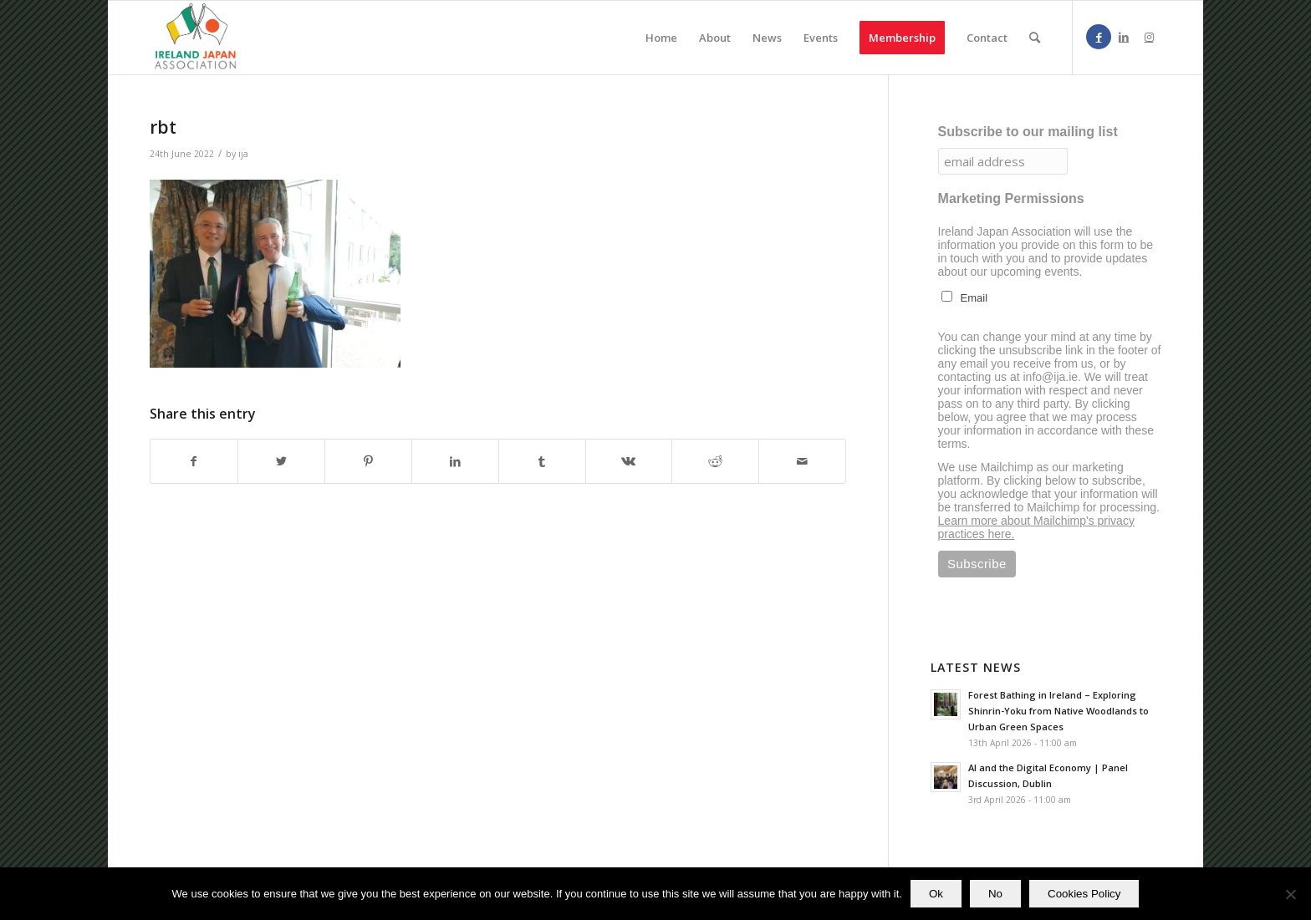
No (995, 893)
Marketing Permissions (1011, 198)
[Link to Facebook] (1098, 36)
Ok (936, 893)
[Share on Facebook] (193, 461)
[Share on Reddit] (715, 461)
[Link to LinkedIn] (1123, 36)
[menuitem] (661, 37)
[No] (1290, 894)
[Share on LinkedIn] (455, 461)
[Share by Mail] (802, 461)
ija (243, 154)
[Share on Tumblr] (542, 461)
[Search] (1034, 37)
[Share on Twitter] (281, 461)
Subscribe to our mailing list (1028, 132)
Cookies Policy (1084, 893)
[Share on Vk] (629, 461)
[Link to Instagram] (1148, 36)
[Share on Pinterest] (368, 461)
